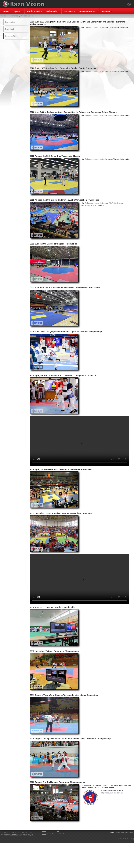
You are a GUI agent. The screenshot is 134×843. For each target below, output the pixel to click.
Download (9, 29)
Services (68, 11)
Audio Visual (33, 11)
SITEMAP (15, 832)
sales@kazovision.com (124, 832)
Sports (17, 11)
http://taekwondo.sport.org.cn (112, 793)
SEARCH (4, 832)
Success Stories (87, 11)
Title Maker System (116, 203)
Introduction (10, 22)
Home (6, 11)
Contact (106, 11)
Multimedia (51, 11)
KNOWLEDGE (27, 832)
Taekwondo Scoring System (95, 27)
